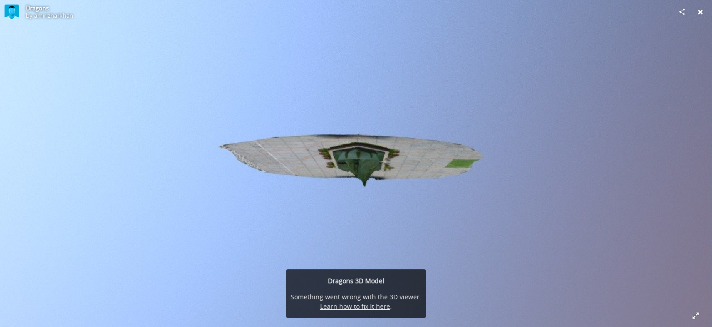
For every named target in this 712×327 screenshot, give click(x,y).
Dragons (37, 8)
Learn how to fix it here (355, 306)
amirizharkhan (53, 15)
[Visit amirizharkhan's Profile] (12, 12)
